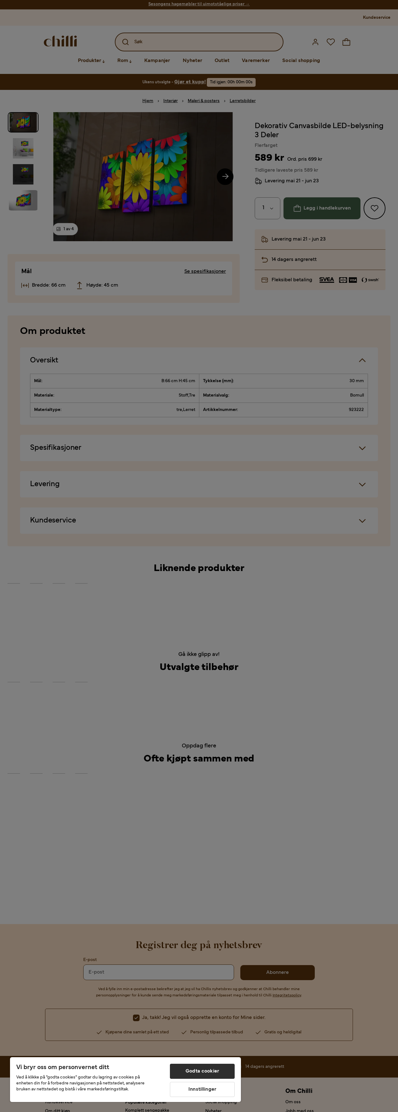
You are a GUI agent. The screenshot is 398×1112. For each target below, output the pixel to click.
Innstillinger (202, 1089)
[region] (125, 1079)
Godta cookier (202, 1071)
